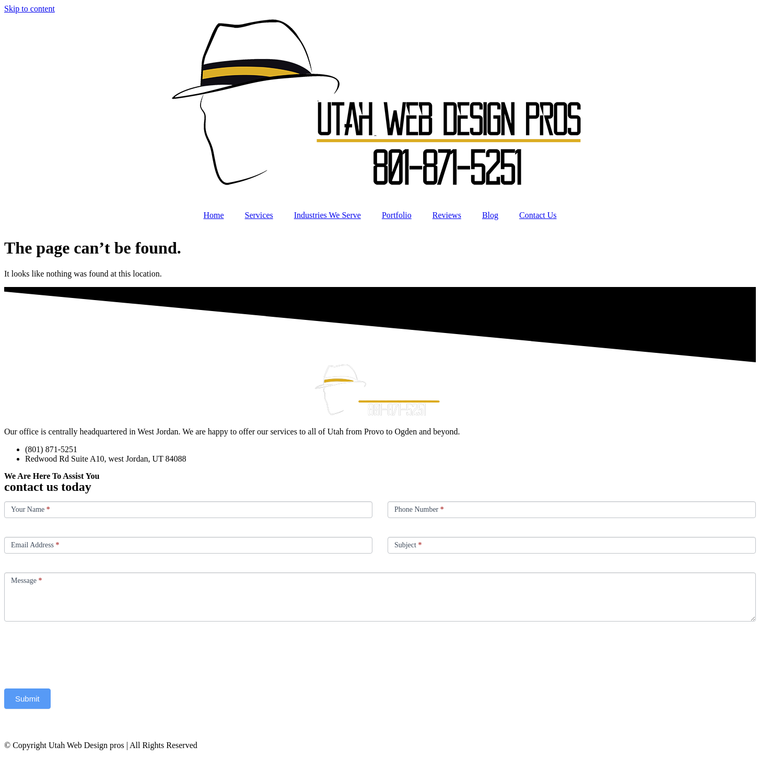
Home (213, 215)
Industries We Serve (327, 215)
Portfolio (397, 215)
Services (259, 215)
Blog (490, 215)
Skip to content (29, 8)
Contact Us (538, 215)
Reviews (446, 215)
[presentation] (83, 652)
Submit (27, 698)
